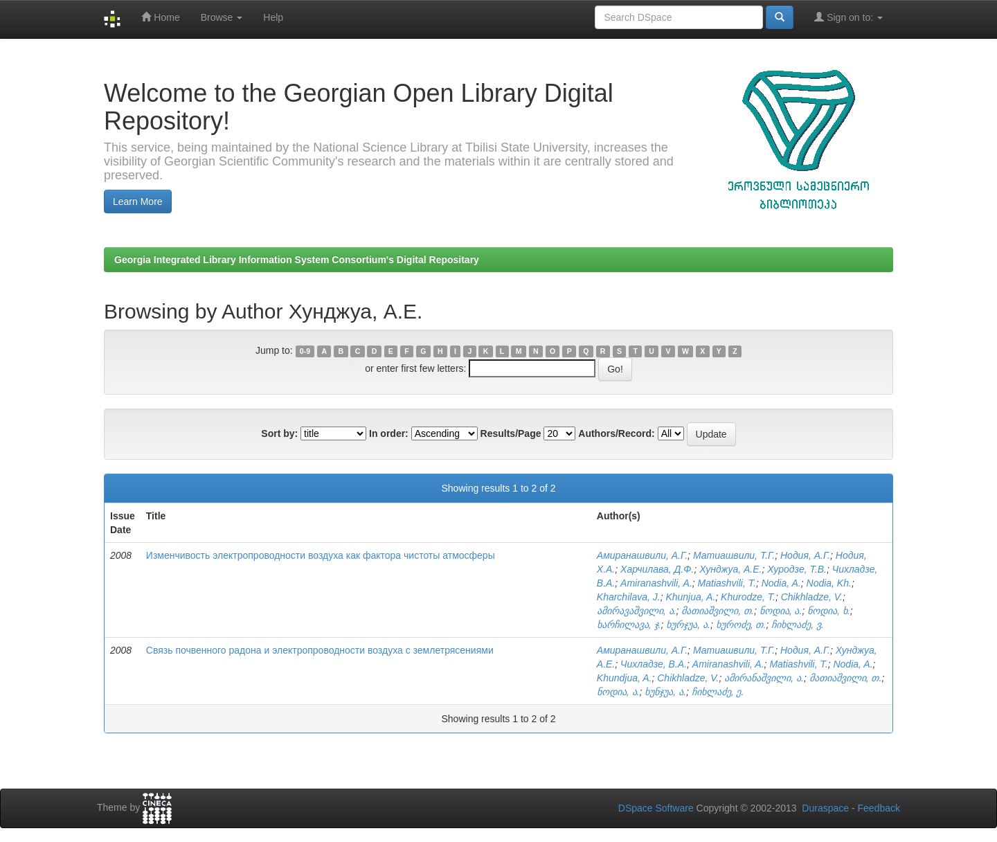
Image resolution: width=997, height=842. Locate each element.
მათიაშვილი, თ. (717, 610)
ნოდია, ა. (781, 610)
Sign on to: (848, 17)
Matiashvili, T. (727, 583)
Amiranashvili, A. (656, 583)
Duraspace (825, 808)
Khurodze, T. (748, 596)
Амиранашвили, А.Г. (642, 555)
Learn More (138, 201)
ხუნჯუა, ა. (665, 691)
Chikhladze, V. (812, 596)
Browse (222, 17)
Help (273, 17)
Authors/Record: (616, 433)
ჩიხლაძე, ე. (718, 691)
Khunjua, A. (690, 596)
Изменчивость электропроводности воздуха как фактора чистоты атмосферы (320, 555)
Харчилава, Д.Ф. (657, 569)
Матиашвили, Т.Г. (734, 555)
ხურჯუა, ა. (688, 624)
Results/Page (510, 433)
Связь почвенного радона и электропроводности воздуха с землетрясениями (320, 650)
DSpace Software (656, 808)
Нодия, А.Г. (805, 555)
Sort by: (279, 433)
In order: (388, 433)
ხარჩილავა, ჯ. (629, 624)
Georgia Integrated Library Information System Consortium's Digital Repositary (296, 259)
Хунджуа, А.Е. (730, 569)
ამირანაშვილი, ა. (764, 677)
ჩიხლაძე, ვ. (797, 624)
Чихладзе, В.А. (653, 664)
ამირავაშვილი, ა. (636, 610)
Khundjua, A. (624, 677)
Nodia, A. (781, 583)
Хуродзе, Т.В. (797, 569)
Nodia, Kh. (829, 583)
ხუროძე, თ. (741, 624)
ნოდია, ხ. (828, 610)
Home (160, 17)
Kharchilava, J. (629, 596)
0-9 (305, 351)
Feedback (879, 808)
